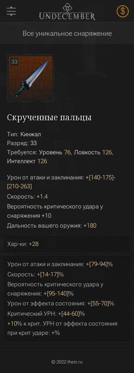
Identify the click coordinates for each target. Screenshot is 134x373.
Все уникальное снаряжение (67, 33)
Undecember (67, 11)
